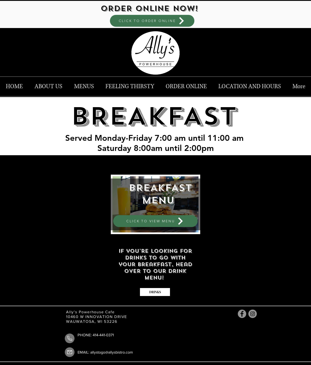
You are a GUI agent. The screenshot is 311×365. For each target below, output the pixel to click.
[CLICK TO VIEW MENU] (155, 221)
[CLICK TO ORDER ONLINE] (152, 21)
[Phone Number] (70, 338)
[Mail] (70, 352)
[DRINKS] (155, 292)
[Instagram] (252, 314)
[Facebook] (242, 314)
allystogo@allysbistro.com (111, 352)
